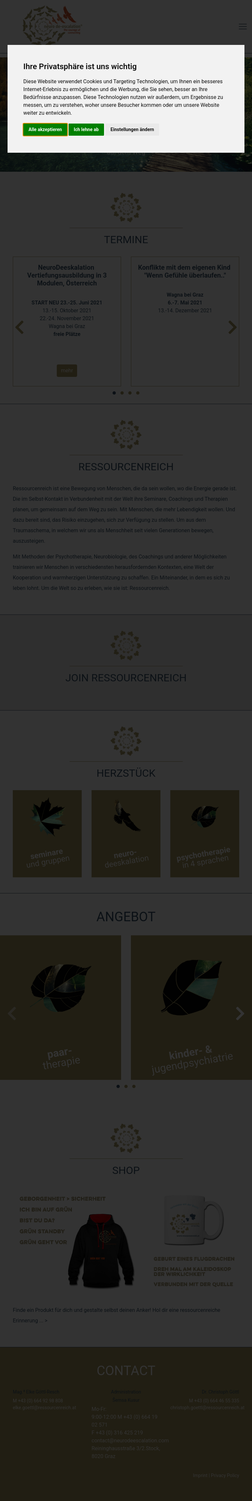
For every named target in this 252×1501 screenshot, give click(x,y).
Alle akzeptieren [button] (45, 129)
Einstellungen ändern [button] (132, 129)
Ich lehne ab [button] (86, 129)
